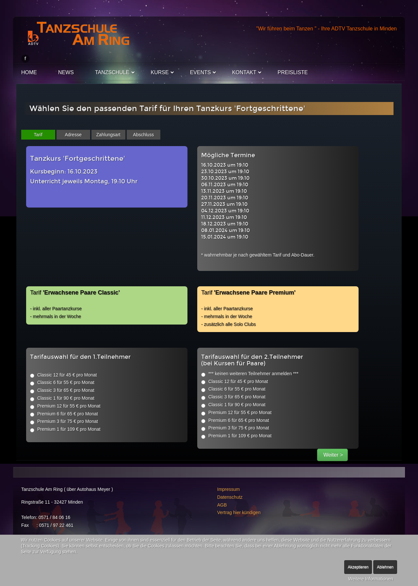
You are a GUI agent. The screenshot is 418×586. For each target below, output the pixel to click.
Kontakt (244, 72)
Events (200, 72)
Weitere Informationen (370, 578)
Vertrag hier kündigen (239, 512)
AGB (222, 505)
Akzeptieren (358, 567)
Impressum (228, 489)
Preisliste (293, 72)
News (66, 72)
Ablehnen (385, 567)
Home (29, 72)
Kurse (160, 72)
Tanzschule (112, 72)
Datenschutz (230, 497)
